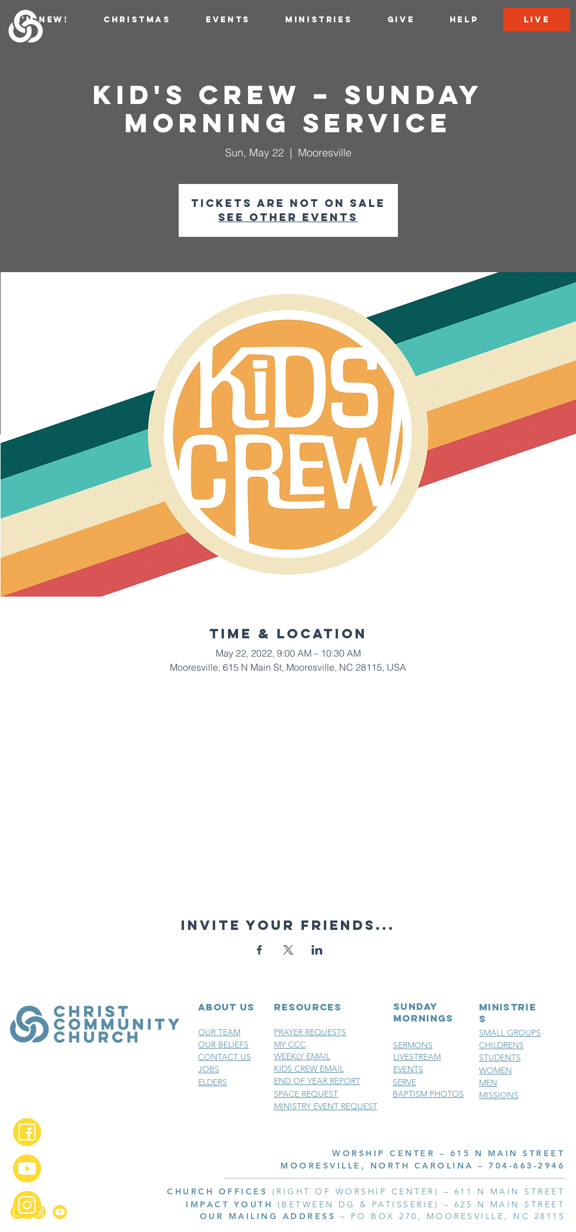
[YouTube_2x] (27, 1168)
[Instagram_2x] (27, 1205)
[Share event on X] (288, 950)
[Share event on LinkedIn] (317, 950)
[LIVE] (536, 19)
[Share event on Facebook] (259, 950)
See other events (288, 217)
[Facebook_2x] (27, 1132)
